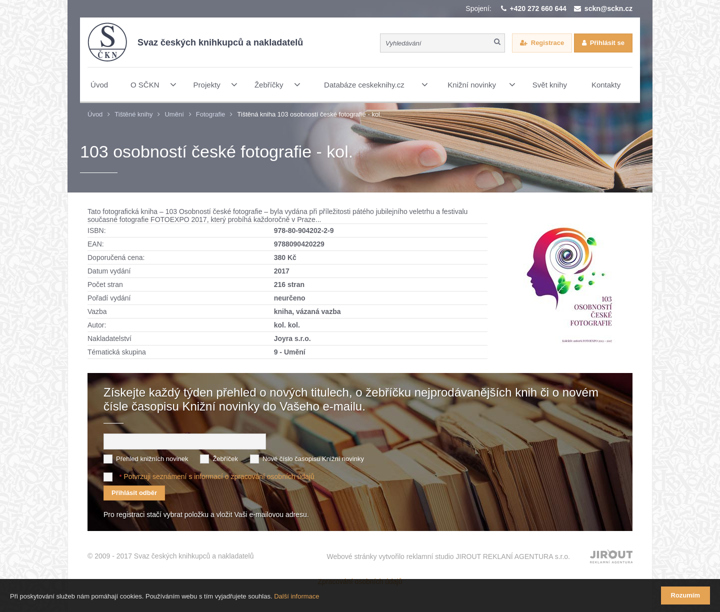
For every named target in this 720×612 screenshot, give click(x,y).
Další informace (296, 596)
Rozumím (685, 595)
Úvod (95, 114)
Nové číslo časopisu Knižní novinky (313, 458)
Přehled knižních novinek (152, 458)
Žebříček (225, 458)
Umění (174, 114)
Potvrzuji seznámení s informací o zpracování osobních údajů (219, 476)
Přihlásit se (607, 42)
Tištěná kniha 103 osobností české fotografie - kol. (309, 114)
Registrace (547, 42)
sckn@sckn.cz (608, 8)
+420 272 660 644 (538, 8)
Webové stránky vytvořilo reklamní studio (448, 557)
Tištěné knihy (133, 114)
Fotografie (211, 114)
